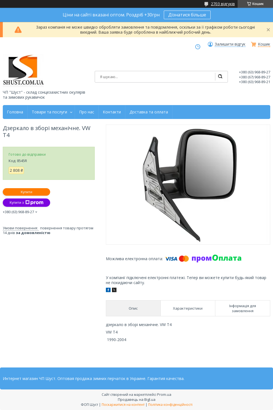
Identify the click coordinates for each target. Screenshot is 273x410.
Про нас (86, 112)
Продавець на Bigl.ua (136, 399)
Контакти (112, 112)
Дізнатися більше (187, 15)
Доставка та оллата (149, 112)
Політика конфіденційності (170, 404)
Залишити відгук (230, 44)
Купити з (26, 202)
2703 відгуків (223, 3)
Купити (26, 192)
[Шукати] (220, 77)
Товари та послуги (49, 112)
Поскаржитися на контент (123, 404)
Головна (15, 112)
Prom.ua (164, 394)
